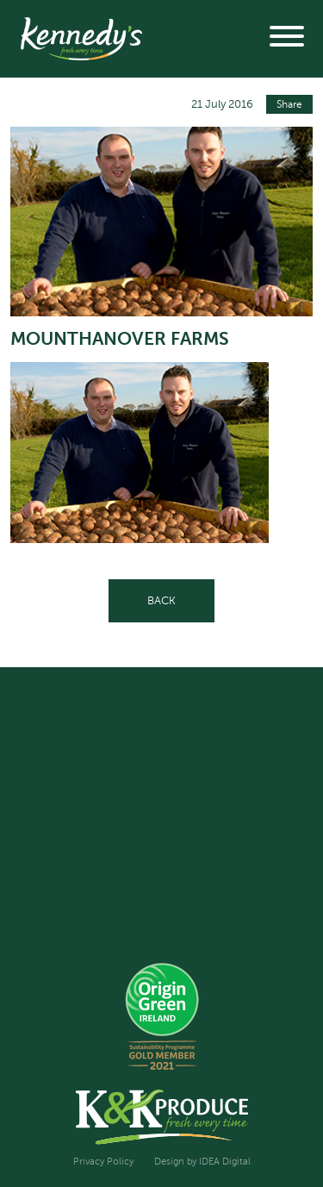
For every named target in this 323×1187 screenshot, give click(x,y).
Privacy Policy (103, 1161)
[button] (287, 38)
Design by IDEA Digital (202, 1161)
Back (161, 600)
